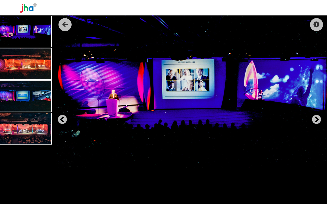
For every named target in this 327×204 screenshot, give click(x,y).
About (238, 7)
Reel (279, 7)
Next (314, 117)
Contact (297, 7)
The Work (260, 7)
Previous (59, 117)
